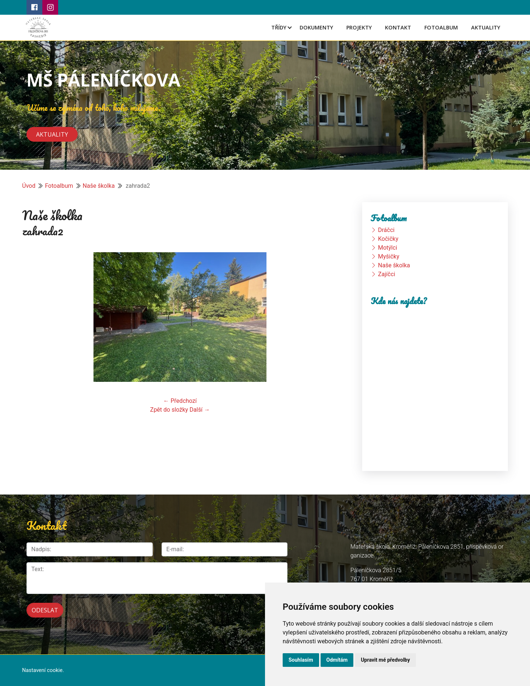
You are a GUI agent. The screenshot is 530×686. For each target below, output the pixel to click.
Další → (200, 409)
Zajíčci (386, 274)
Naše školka (99, 185)
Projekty (359, 27)
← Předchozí (180, 400)
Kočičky (388, 238)
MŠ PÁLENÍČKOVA (103, 80)
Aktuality (485, 27)
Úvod (28, 185)
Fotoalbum (441, 27)
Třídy (278, 27)
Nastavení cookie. (43, 670)
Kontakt (398, 27)
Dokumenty (316, 27)
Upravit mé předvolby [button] (385, 660)
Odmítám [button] (337, 660)
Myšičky (388, 256)
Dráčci (386, 229)
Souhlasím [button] (301, 660)
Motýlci (387, 247)
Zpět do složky (169, 409)
